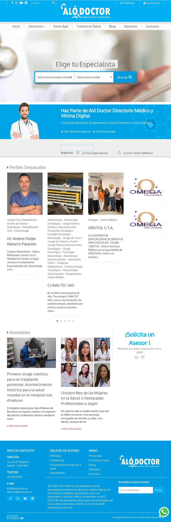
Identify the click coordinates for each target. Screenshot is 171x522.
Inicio (16, 26)
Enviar (158, 490)
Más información (17, 425)
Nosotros (130, 26)
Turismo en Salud (89, 26)
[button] (129, 189)
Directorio (36, 26)
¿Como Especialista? (95, 153)
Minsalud (56, 455)
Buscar (124, 77)
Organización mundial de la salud (65, 466)
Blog (112, 26)
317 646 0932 (14, 476)
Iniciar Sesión (153, 3)
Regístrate (128, 3)
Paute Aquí (60, 26)
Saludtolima (58, 472)
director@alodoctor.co (19, 492)
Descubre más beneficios (78, 148)
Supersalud (58, 460)
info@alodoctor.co (17, 488)
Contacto (152, 26)
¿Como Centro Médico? (138, 153)
